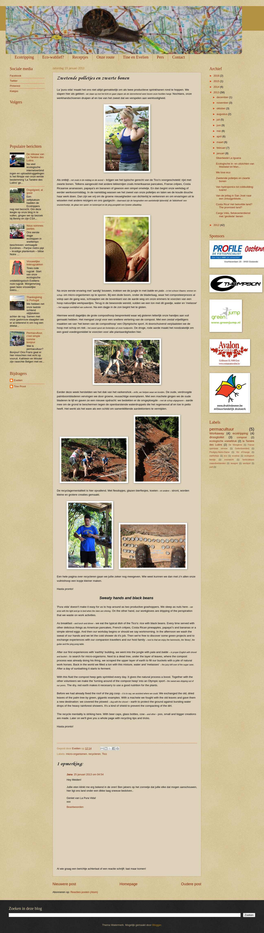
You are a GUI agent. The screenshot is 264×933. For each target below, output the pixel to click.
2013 (216, 92)
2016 (216, 75)
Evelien (18, 380)
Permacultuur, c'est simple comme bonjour (34, 337)
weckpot (247, 463)
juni (219, 125)
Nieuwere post (64, 884)
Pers (160, 57)
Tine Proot (20, 386)
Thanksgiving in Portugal (34, 299)
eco (225, 456)
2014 (216, 86)
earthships (214, 456)
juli (218, 119)
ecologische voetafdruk (223, 441)
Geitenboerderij (242, 448)
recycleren (94, 753)
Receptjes (80, 57)
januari (221, 153)
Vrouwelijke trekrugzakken (34, 263)
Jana (70, 774)
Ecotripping (24, 57)
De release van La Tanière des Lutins (35, 157)
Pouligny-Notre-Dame (219, 452)
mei (219, 130)
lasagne (234, 463)
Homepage (129, 884)
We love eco (223, 172)
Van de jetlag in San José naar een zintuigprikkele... (233, 197)
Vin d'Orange (243, 452)
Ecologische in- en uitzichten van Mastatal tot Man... (235, 165)
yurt (211, 467)
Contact (178, 57)
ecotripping (240, 433)
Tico (104, 753)
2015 (216, 81)
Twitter (14, 80)
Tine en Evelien (135, 57)
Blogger (156, 924)
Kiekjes (14, 91)
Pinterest (15, 85)
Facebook (15, 75)
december (223, 97)
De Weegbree (235, 445)
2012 (216, 225)
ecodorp (236, 456)
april (219, 136)
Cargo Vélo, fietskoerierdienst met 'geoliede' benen (233, 215)
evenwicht (229, 460)
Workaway (216, 433)
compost (242, 437)
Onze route (105, 57)
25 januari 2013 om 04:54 (88, 774)
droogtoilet (216, 437)
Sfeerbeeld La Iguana (228, 157)
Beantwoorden (75, 806)
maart (220, 142)
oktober (221, 108)
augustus (222, 114)
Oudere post (191, 884)
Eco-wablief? (53, 57)
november (223, 102)
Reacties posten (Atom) (84, 892)
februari (221, 147)
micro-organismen (76, 753)
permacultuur (221, 429)
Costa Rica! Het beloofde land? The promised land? (234, 206)
